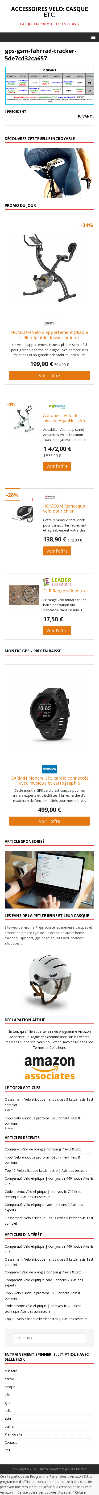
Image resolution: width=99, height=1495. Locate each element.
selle (8, 1410)
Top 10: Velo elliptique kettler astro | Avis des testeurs (46, 1170)
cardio (9, 1379)
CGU (8, 1450)
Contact (11, 1442)
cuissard (11, 1371)
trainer (10, 1426)
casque (10, 1387)
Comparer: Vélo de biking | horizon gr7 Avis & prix (43, 1149)
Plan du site (13, 1434)
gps (7, 1402)
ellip (8, 1394)
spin (8, 1418)
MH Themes (78, 1469)
